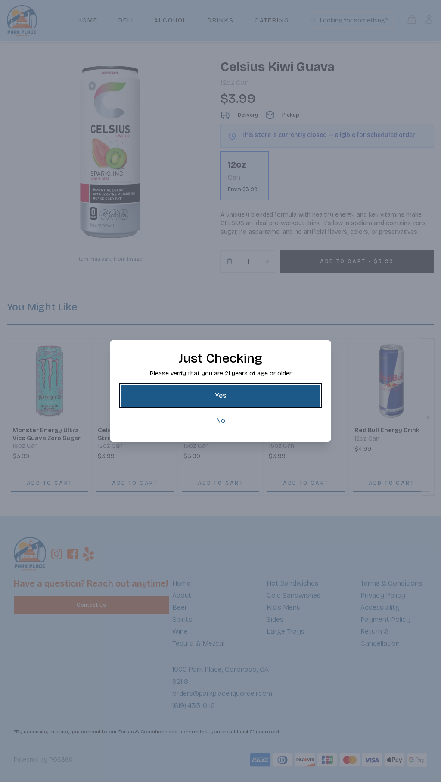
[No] (220, 420)
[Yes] (220, 396)
